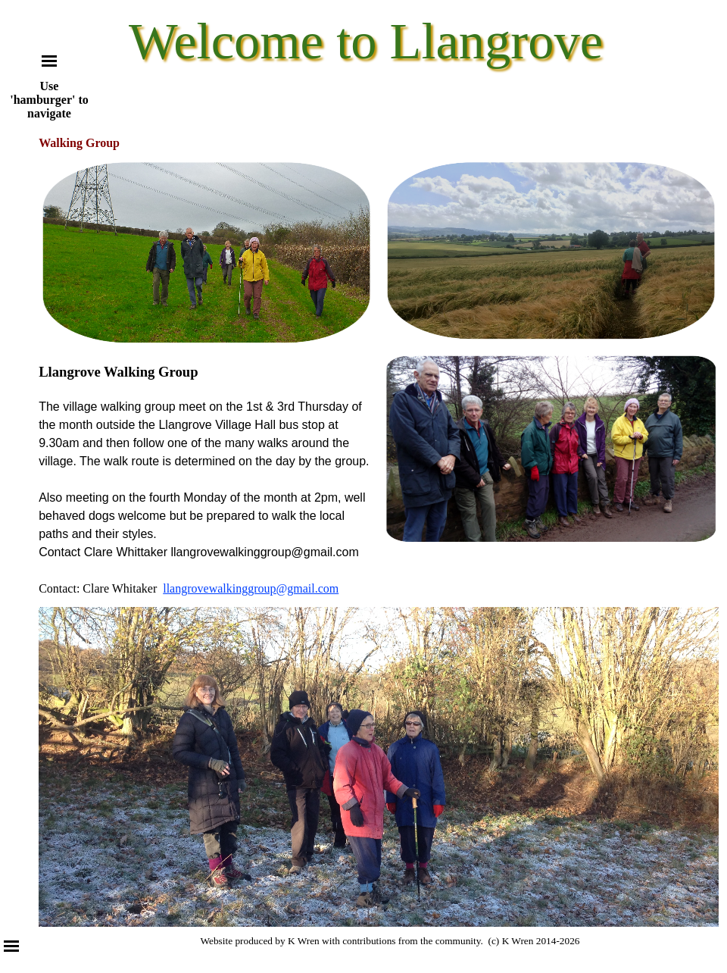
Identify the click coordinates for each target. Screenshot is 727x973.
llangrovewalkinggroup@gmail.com (251, 588)
